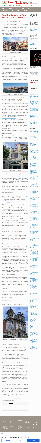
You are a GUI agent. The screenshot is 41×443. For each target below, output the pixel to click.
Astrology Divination (33, 140)
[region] (20, 437)
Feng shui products (33, 255)
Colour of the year (33, 158)
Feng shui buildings (33, 186)
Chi (30, 146)
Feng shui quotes (33, 258)
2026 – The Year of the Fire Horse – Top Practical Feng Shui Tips (34, 97)
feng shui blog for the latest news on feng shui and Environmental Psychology (34, 41)
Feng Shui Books (33, 183)
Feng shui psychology (34, 257)
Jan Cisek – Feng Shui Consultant (15, 19)
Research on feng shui (34, 328)
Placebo (31, 321)
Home (3, 8)
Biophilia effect (32, 144)
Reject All (20, 440)
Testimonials (4, 10)
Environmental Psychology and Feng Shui (34, 176)
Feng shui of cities (33, 251)
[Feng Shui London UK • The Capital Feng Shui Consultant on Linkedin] (36, 425)
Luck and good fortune (34, 314)
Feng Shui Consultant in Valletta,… (22, 410)
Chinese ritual (32, 149)
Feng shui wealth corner (34, 291)
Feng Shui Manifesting (34, 245)
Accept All (33, 440)
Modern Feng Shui (33, 318)
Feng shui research (33, 260)
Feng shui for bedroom (34, 204)
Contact (25, 10)
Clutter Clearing (33, 157)
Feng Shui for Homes (34, 224)
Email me (14, 395)
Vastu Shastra (32, 342)
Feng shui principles (33, 254)
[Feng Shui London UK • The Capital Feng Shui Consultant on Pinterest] (34, 427)
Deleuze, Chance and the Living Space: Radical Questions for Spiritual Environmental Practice (34, 116)
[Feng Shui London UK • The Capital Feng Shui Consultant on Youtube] (36, 427)
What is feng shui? (33, 348)
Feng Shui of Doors (33, 252)
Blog (29, 8)
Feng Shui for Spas (33, 237)
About (18, 10)
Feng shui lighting (33, 244)
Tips (17, 8)
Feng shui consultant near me (9, 400)
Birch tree (32, 145)
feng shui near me (33, 250)
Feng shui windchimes (34, 293)
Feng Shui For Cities (33, 218)
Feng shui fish (32, 199)
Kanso (31, 312)
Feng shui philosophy (34, 253)
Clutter (31, 156)
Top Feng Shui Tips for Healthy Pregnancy (10, 410)
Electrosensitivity (33, 172)
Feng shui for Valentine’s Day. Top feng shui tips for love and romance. (34, 107)
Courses (11, 426)
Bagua (31, 142)
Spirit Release (32, 333)
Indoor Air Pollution (33, 309)
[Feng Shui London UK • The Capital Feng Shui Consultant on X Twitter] (36, 422)
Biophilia (31, 143)
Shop (23, 8)
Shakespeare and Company (16, 132)
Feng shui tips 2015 (33, 268)
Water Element (32, 347)
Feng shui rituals (33, 261)
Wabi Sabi (32, 346)
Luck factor (32, 316)
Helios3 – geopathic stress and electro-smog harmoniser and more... (34, 75)
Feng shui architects (33, 178)
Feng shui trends (33, 288)
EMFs (31, 173)
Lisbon (19, 178)
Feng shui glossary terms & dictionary (20, 429)
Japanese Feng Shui (33, 311)
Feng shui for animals (34, 200)
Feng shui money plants (34, 247)
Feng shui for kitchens (34, 225)
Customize (8, 440)
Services (10, 8)
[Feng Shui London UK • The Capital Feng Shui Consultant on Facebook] (34, 422)
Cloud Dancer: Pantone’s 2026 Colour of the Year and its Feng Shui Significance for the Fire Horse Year (34, 102)
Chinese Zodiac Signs (34, 152)
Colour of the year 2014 (34, 159)
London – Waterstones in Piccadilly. (9, 118)
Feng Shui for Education (34, 219)
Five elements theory (33, 298)
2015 (31, 130)
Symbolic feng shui (33, 335)
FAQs (12, 10)
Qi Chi (31, 325)
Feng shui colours (33, 190)
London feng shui (33, 313)
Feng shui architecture (34, 179)
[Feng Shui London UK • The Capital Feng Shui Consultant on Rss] (34, 425)
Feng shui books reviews (34, 184)
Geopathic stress (33, 304)
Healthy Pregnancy (33, 308)
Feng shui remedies (33, 259)
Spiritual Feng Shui (33, 334)
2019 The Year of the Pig (34, 137)
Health (31, 307)
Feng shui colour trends (34, 187)
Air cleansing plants (33, 139)
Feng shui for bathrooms (34, 201)
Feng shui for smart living (34, 234)
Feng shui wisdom (33, 295)
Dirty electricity (32, 165)
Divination (32, 166)
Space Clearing (32, 332)
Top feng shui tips (33, 341)
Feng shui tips (32, 267)
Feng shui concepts (33, 191)
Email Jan (27, 427)
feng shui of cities (17, 398)
